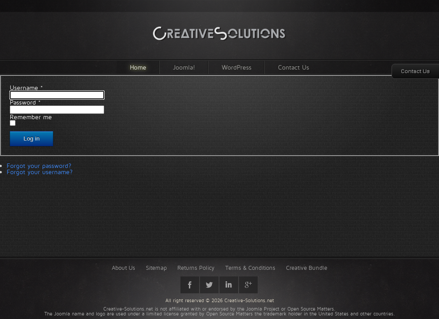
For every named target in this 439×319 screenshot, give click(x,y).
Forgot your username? (40, 171)
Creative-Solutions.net (249, 300)
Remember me (31, 117)
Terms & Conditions (250, 267)
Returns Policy (196, 267)
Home (138, 67)
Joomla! (184, 67)
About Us (123, 267)
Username (26, 87)
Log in (31, 138)
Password (25, 102)
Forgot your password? (39, 165)
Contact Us (293, 67)
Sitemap (156, 267)
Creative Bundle (306, 267)
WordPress (236, 67)
